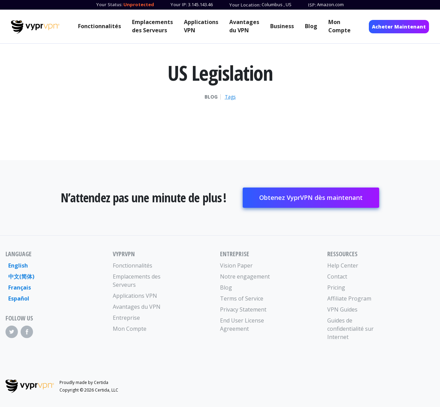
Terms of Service (241, 298)
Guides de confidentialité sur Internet (350, 329)
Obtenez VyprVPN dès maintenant (311, 197)
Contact (337, 276)
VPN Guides (342, 309)
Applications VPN (201, 26)
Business (282, 26)
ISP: (312, 5)
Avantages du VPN (244, 26)
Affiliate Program (349, 298)
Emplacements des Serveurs (152, 26)
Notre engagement (245, 276)
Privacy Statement (243, 309)
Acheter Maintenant (399, 26)
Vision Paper (236, 265)
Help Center (342, 265)
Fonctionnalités (99, 26)
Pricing (336, 287)
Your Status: (109, 4)
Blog (311, 26)
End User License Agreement (242, 324)
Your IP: (178, 4)
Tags (230, 97)
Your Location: (245, 5)
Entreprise (126, 317)
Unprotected (138, 4)
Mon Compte (339, 26)
